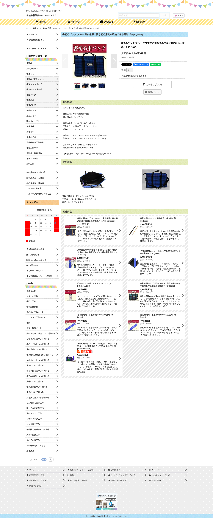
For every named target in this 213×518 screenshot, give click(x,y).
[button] (171, 22)
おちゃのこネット (102, 516)
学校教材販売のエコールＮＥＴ (41, 15)
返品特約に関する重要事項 (133, 76)
